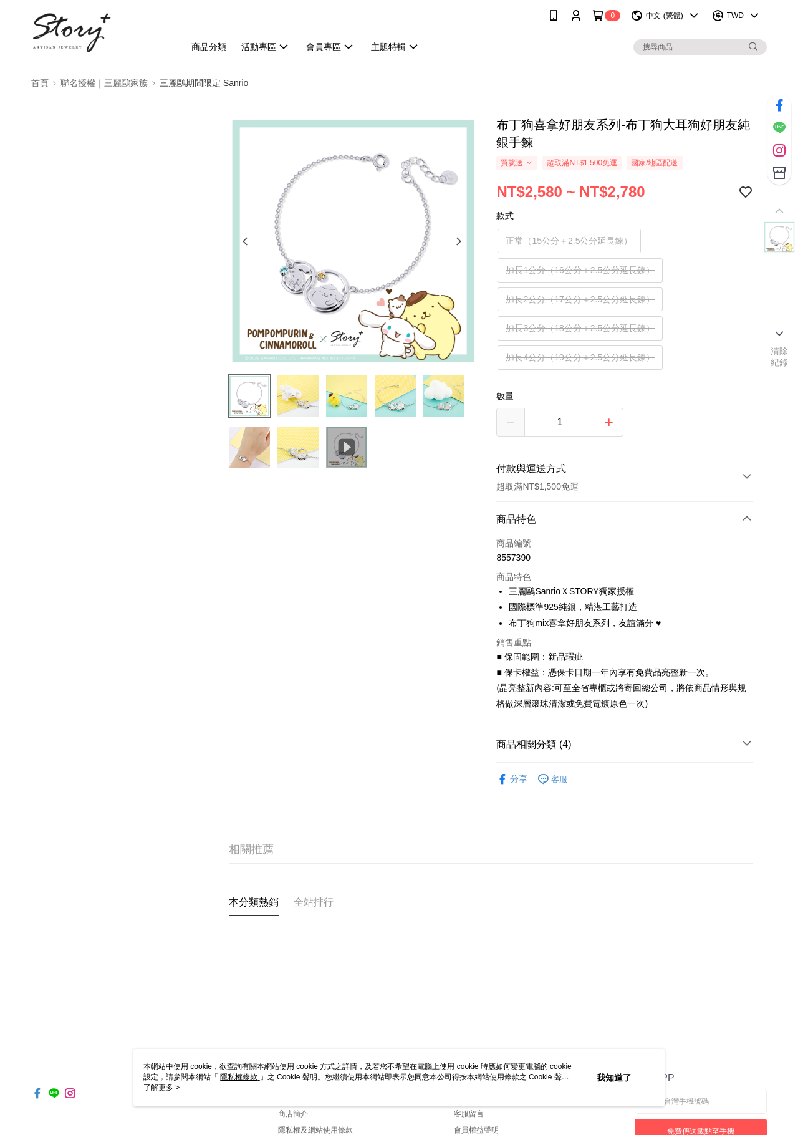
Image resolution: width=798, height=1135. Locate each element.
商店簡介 (293, 1113)
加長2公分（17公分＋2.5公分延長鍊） (580, 299)
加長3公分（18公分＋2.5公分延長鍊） (580, 328)
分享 (511, 779)
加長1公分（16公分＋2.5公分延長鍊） (580, 270)
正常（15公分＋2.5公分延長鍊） (569, 241)
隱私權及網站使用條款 (315, 1130)
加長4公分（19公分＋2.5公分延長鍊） (580, 357)
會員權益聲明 (476, 1130)
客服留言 (469, 1113)
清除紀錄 (780, 356)
